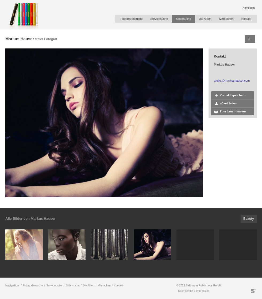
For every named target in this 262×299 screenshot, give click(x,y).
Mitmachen (226, 18)
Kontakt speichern (232, 95)
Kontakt (246, 18)
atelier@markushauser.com (232, 80)
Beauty (248, 219)
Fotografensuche (132, 18)
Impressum (202, 290)
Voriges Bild (250, 39)
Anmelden (248, 7)
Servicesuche (159, 18)
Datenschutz (185, 290)
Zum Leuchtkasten (233, 111)
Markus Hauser (19, 38)
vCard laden (228, 103)
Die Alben (205, 18)
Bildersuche (183, 18)
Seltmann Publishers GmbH (253, 291)
